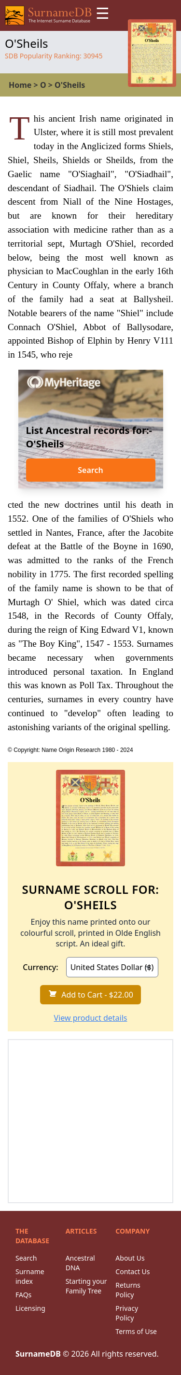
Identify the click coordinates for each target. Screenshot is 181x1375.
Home (20, 85)
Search (90, 470)
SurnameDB (38, 1353)
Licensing (30, 1308)
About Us (129, 1258)
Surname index (29, 1276)
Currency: (40, 967)
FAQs (23, 1294)
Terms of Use (136, 1331)
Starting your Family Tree (86, 1286)
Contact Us (132, 1271)
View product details (90, 1018)
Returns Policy (127, 1289)
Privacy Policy (126, 1313)
